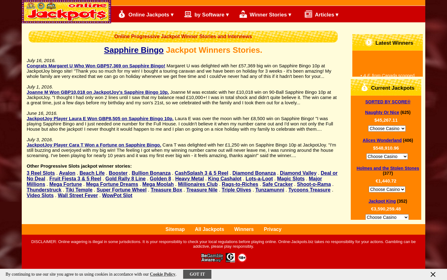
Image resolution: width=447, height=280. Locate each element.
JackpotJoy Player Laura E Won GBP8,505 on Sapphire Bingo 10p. (100, 118)
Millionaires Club (198, 184)
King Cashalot (225, 178)
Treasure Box (166, 189)
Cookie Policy (162, 274)
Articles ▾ (319, 14)
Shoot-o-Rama (314, 184)
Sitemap (175, 229)
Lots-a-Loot (259, 178)
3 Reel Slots (41, 173)
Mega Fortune (65, 184)
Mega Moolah (158, 184)
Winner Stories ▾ (265, 14)
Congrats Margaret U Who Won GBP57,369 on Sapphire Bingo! (96, 65)
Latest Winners (389, 42)
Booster (118, 173)
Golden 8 (160, 178)
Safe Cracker (277, 184)
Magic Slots (291, 178)
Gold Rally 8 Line (125, 178)
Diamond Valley (298, 173)
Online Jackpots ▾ (146, 14)
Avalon (67, 173)
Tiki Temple (79, 189)
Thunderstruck (44, 189)
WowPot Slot (117, 195)
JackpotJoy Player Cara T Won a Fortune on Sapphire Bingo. (94, 144)
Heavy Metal (189, 178)
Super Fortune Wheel (122, 189)
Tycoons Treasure (309, 189)
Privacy (273, 229)
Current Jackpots (388, 87)
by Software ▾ (206, 14)
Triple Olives (236, 189)
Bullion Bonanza (151, 173)
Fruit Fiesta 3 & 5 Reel (75, 178)
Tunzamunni (269, 189)
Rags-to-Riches (240, 184)
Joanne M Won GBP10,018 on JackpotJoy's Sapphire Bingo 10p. (98, 92)
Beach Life (92, 173)
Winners (244, 229)
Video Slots (40, 195)
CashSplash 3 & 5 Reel (201, 173)
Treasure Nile (202, 189)
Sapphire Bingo (134, 50)
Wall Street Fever (78, 195)
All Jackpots (209, 229)
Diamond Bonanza (254, 173)
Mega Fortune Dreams (112, 184)
